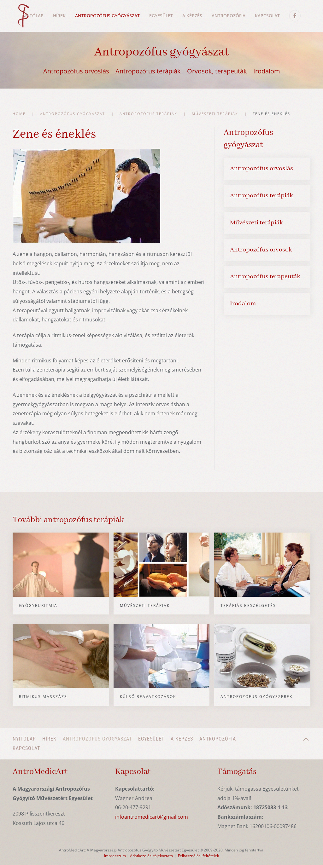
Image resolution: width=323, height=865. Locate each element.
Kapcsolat (267, 16)
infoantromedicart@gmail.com (151, 816)
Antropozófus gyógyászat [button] (107, 16)
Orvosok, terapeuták (217, 71)
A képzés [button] (192, 16)
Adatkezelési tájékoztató (151, 855)
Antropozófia (228, 16)
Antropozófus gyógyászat (97, 739)
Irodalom (266, 71)
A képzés (182, 739)
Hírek (49, 739)
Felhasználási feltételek (198, 855)
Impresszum (115, 855)
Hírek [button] (59, 16)
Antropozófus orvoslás (76, 71)
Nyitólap (33, 16)
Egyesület (161, 16)
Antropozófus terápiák (148, 71)
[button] (306, 739)
